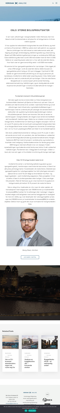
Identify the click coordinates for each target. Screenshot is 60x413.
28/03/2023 (8, 353)
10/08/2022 (47, 353)
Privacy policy (32, 410)
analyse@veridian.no (12, 403)
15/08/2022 (27, 353)
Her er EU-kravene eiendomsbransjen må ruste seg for (10, 363)
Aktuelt (14, 346)
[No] (58, 409)
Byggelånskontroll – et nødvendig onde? (49, 362)
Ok (26, 410)
